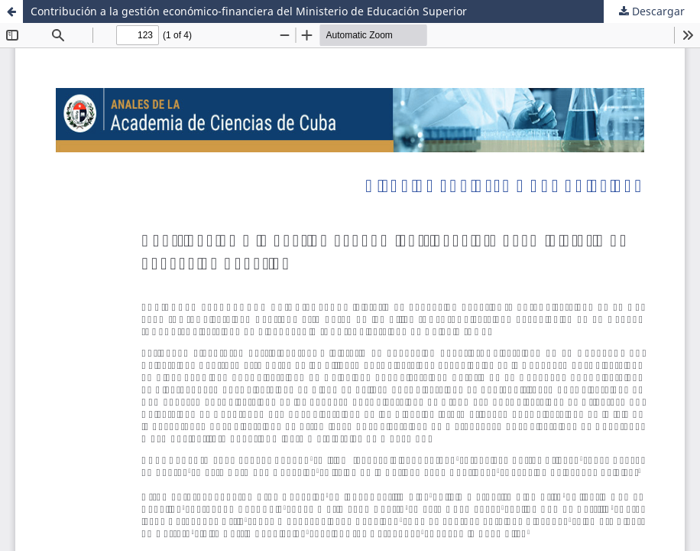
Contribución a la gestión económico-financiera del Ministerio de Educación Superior (249, 11)
